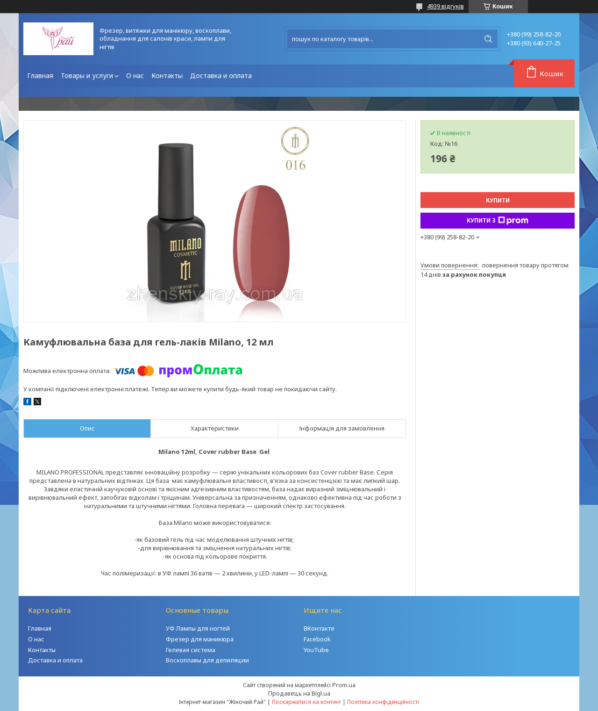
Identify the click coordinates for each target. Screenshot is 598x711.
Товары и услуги (87, 75)
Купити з (497, 220)
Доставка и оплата (221, 75)
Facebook (317, 639)
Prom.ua (344, 685)
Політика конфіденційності (383, 702)
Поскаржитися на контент (306, 702)
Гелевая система (190, 650)
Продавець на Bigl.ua (299, 693)
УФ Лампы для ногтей (198, 628)
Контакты (167, 75)
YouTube (316, 650)
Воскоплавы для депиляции (207, 660)
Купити (498, 200)
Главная (40, 75)
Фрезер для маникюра (200, 639)
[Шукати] (488, 38)
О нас (135, 75)
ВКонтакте (319, 628)
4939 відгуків (445, 6)
